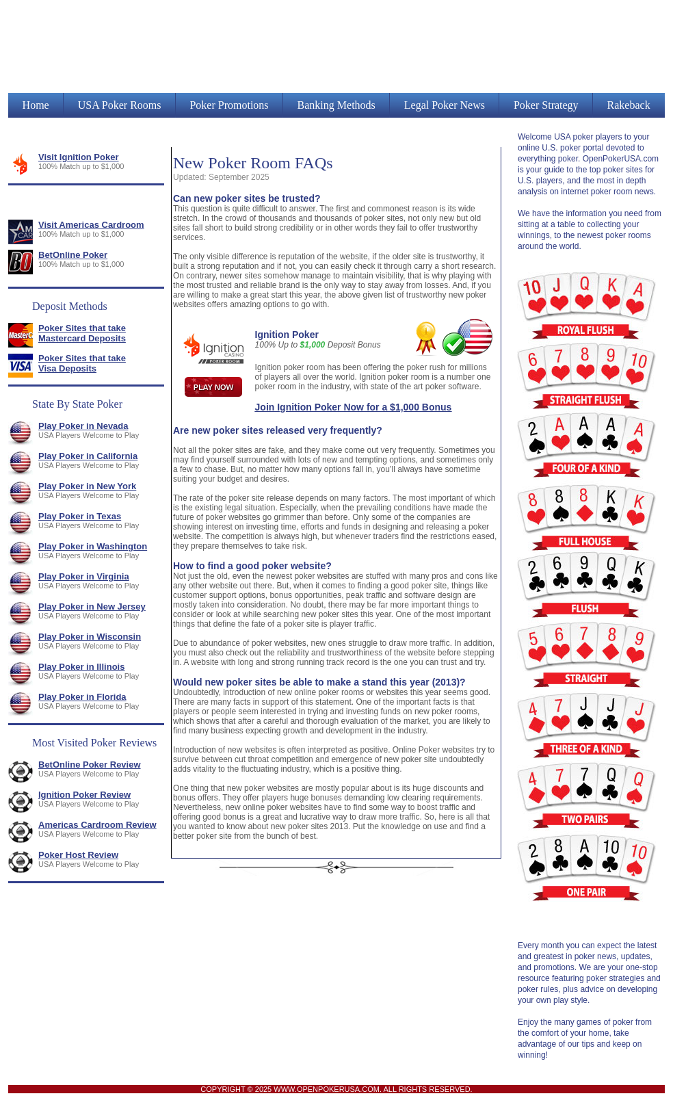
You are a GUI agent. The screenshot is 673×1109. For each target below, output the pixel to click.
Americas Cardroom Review (97, 825)
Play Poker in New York (87, 486)
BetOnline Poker (72, 255)
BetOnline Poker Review (89, 764)
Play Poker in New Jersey (92, 606)
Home (36, 105)
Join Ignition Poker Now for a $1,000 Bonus (353, 407)
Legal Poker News (444, 105)
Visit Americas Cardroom (91, 225)
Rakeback (628, 105)
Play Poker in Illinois (81, 667)
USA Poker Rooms (119, 105)
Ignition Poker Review (84, 795)
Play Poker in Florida (82, 697)
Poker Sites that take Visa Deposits (82, 363)
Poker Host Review (78, 855)
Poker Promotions (228, 105)
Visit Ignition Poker (78, 157)
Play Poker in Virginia (83, 576)
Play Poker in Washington (92, 546)
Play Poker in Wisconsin (89, 636)
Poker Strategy (546, 105)
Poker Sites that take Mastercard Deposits (82, 333)
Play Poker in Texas (79, 516)
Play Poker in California (87, 456)
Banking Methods (336, 105)
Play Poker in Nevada (83, 426)
